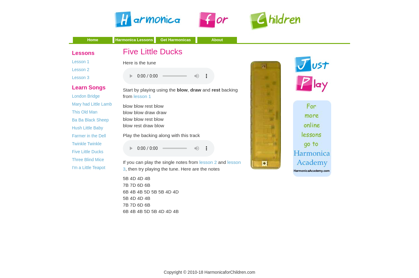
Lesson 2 (80, 69)
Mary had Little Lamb (92, 104)
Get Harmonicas (175, 40)
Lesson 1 (80, 61)
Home (92, 40)
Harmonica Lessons (134, 40)
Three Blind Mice (88, 159)
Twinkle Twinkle (87, 143)
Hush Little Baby (87, 127)
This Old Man (84, 112)
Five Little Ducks (87, 151)
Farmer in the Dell (89, 135)
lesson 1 (142, 96)
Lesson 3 (80, 77)
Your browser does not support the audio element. (168, 76)
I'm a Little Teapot (88, 167)
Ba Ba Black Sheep (90, 119)
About (217, 40)
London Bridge (86, 96)
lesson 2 (208, 162)
